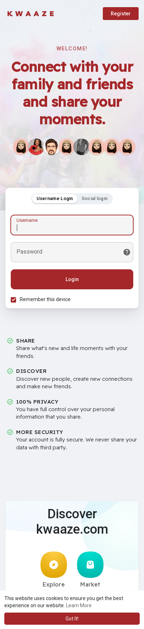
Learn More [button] (79, 605)
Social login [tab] (95, 198)
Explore (53, 569)
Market (90, 569)
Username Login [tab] (55, 198)
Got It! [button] (72, 618)
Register (121, 13)
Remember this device (45, 299)
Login (72, 279)
